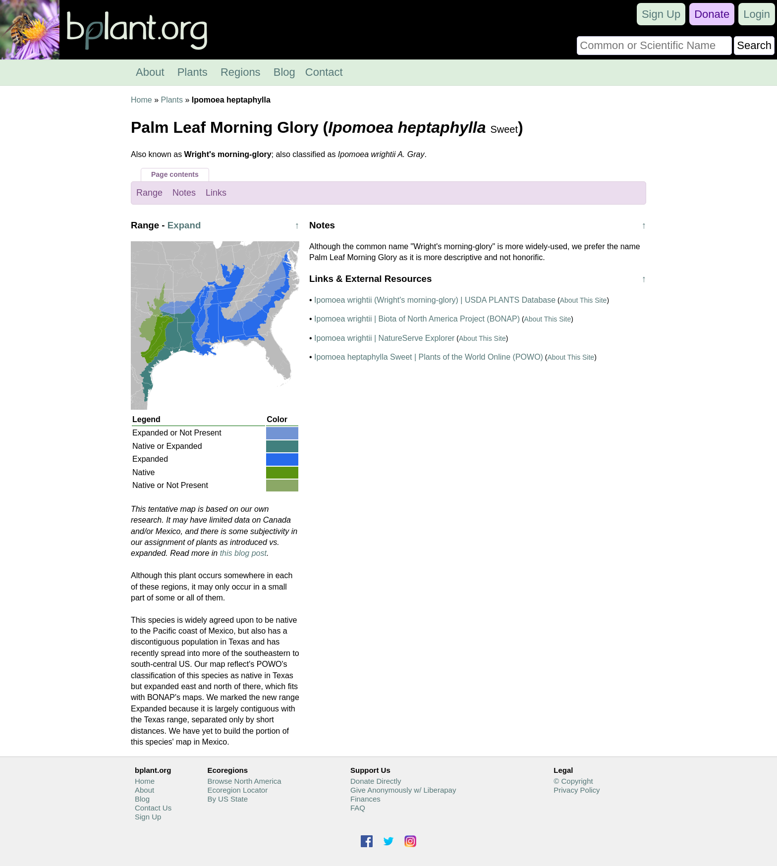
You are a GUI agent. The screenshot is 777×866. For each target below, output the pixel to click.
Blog (284, 72)
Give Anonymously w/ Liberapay (403, 790)
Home (141, 100)
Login (756, 14)
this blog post (243, 553)
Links (216, 193)
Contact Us (153, 808)
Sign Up (661, 14)
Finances (365, 799)
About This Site (583, 300)
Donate (711, 14)
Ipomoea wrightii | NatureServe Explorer (384, 338)
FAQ (357, 808)
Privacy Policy (577, 790)
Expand (184, 225)
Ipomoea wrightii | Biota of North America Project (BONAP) (417, 319)
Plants (192, 72)
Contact (324, 72)
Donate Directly (375, 781)
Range (149, 193)
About (150, 72)
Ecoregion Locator (237, 790)
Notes (184, 193)
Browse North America (244, 781)
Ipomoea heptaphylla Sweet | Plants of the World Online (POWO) (428, 357)
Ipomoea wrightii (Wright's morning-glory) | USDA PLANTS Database (434, 300)
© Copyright (573, 781)
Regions (241, 72)
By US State (227, 799)
